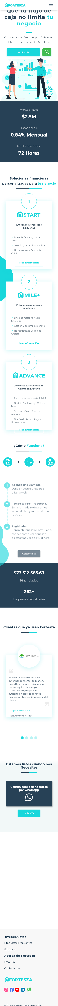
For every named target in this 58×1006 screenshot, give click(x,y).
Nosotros (9, 961)
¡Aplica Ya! (23, 52)
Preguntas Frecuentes (18, 942)
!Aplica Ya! (29, 813)
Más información (29, 262)
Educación (10, 949)
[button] (29, 5)
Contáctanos (12, 968)
